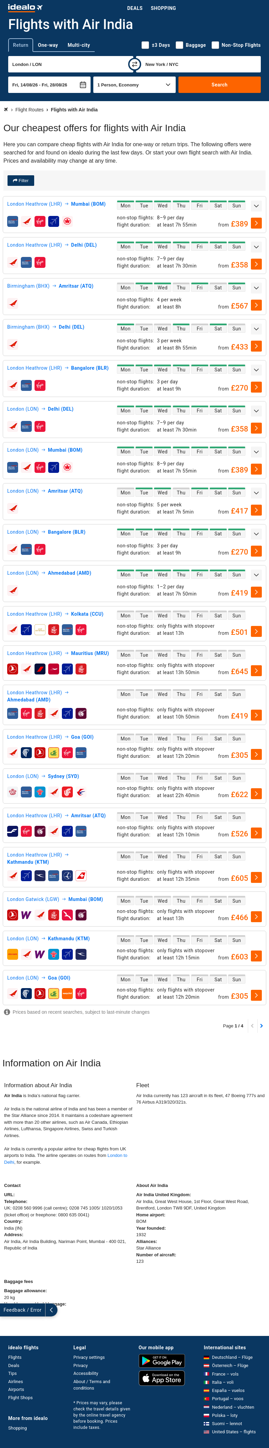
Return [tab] (20, 45)
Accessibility (85, 1373)
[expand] (256, 206)
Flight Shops (20, 1397)
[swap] (134, 64)
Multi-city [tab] (79, 45)
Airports (16, 1389)
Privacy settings (89, 1357)
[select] (256, 223)
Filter (23, 180)
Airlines (15, 1381)
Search (220, 84)
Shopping (163, 8)
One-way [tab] (48, 45)
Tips (12, 1373)
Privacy (80, 1365)
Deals (135, 8)
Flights (15, 1357)
